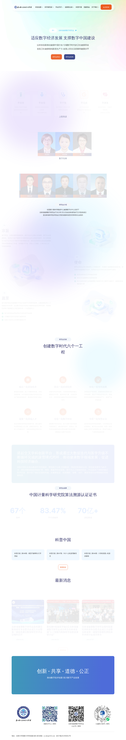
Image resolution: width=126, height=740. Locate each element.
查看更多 (63, 567)
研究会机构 (69, 57)
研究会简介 (56, 57)
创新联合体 (69, 7)
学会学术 (59, 7)
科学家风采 (48, 7)
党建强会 (87, 7)
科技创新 (38, 7)
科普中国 (79, 7)
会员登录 (106, 7)
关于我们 (95, 7)
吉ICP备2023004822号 (63, 736)
